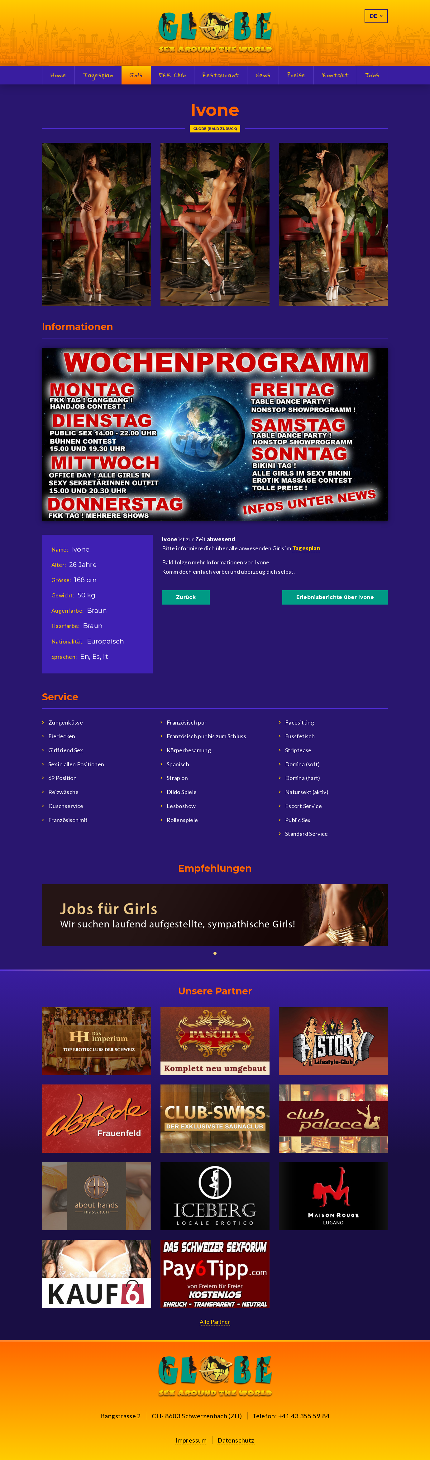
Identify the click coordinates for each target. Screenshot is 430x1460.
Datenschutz (235, 1440)
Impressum (191, 1440)
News (263, 75)
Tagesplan (98, 75)
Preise (296, 75)
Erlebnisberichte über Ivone (335, 597)
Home (58, 75)
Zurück (186, 597)
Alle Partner (215, 1321)
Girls (136, 74)
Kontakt (335, 75)
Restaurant (221, 75)
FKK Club (173, 75)
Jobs (372, 75)
